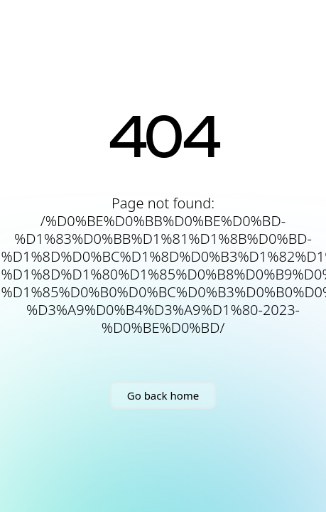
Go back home (163, 395)
